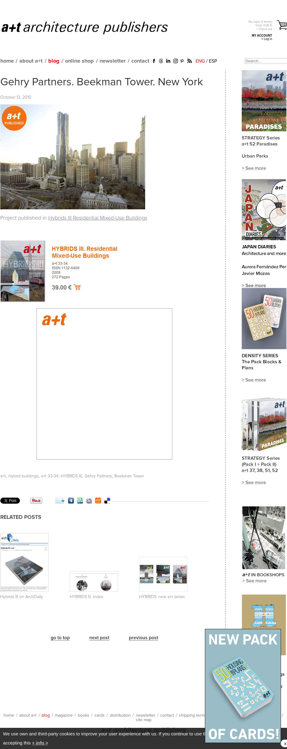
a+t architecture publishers (92, 27)
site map (143, 720)
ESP (213, 61)
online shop (79, 61)
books (83, 715)
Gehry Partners (98, 476)
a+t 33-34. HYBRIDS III (61, 476)
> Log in (266, 39)
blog (53, 61)
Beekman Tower (129, 476)
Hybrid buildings (23, 476)
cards (99, 715)
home (7, 61)
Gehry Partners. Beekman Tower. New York (101, 82)
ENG (200, 61)
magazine (64, 715)
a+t (3, 476)
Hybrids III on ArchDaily (21, 597)
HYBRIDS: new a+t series (162, 597)
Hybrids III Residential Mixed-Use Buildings (97, 218)
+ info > (40, 742)
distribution (120, 715)
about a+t (31, 61)
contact (140, 61)
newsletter (113, 61)
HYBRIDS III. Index (86, 597)
